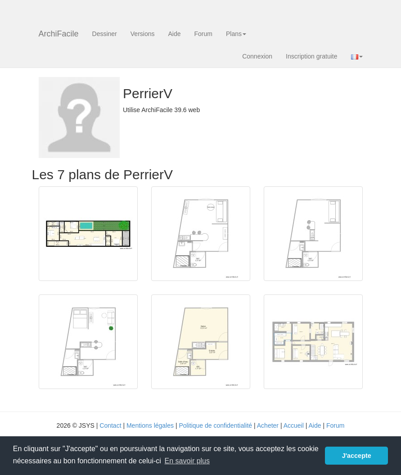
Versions (143, 33)
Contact (110, 425)
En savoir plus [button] (187, 461)
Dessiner (104, 33)
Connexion (257, 56)
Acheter (268, 425)
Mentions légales (150, 425)
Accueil (294, 425)
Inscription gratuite (311, 56)
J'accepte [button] (356, 455)
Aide (174, 33)
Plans (236, 33)
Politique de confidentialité (215, 425)
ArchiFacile (59, 33)
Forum (203, 33)
